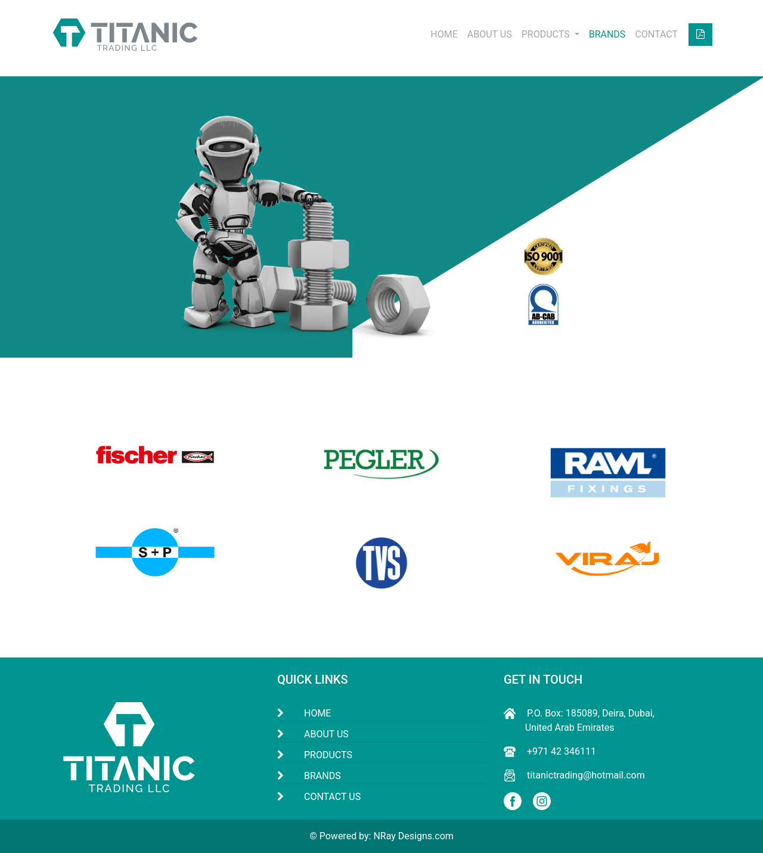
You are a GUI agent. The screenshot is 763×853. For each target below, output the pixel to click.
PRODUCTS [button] (547, 34)
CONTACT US (332, 796)
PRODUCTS (328, 755)
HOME (443, 34)
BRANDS (607, 34)
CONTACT (656, 34)
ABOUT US (489, 34)
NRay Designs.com (413, 836)
